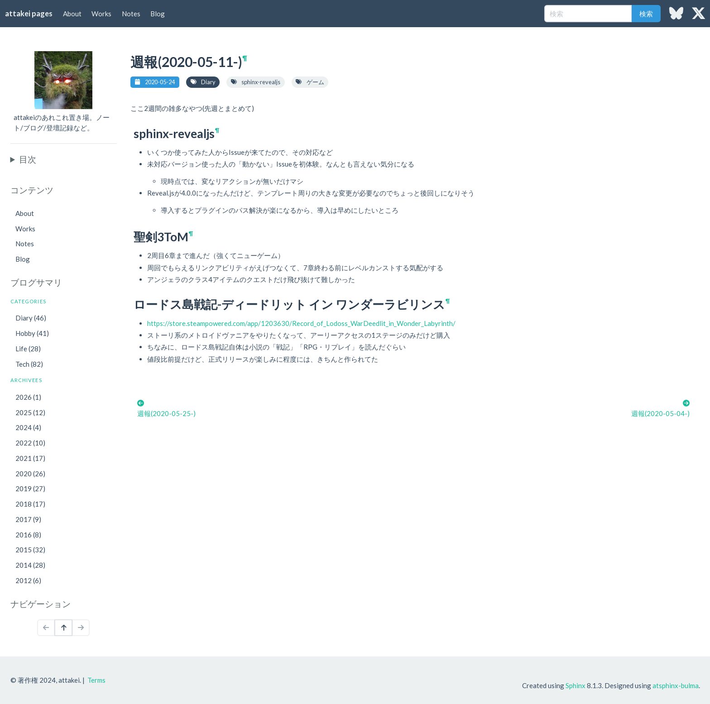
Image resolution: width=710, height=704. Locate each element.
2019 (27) (30, 488)
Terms (96, 680)
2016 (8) (28, 535)
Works (101, 14)
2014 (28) (30, 565)
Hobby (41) (32, 333)
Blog (157, 14)
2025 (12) (30, 412)
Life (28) (28, 349)
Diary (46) (30, 318)
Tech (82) (29, 364)
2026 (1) (28, 397)
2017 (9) (28, 519)
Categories (28, 301)
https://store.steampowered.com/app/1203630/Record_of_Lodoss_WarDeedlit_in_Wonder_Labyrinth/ (301, 323)
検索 (646, 14)
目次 (27, 159)
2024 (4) (28, 427)
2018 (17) (30, 504)
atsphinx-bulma (675, 685)
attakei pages (29, 13)
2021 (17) (30, 458)
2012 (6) (28, 580)
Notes (131, 14)
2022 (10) (30, 443)
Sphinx (575, 685)
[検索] (588, 13)
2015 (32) (30, 550)
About (72, 14)
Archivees (26, 380)
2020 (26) (30, 473)
